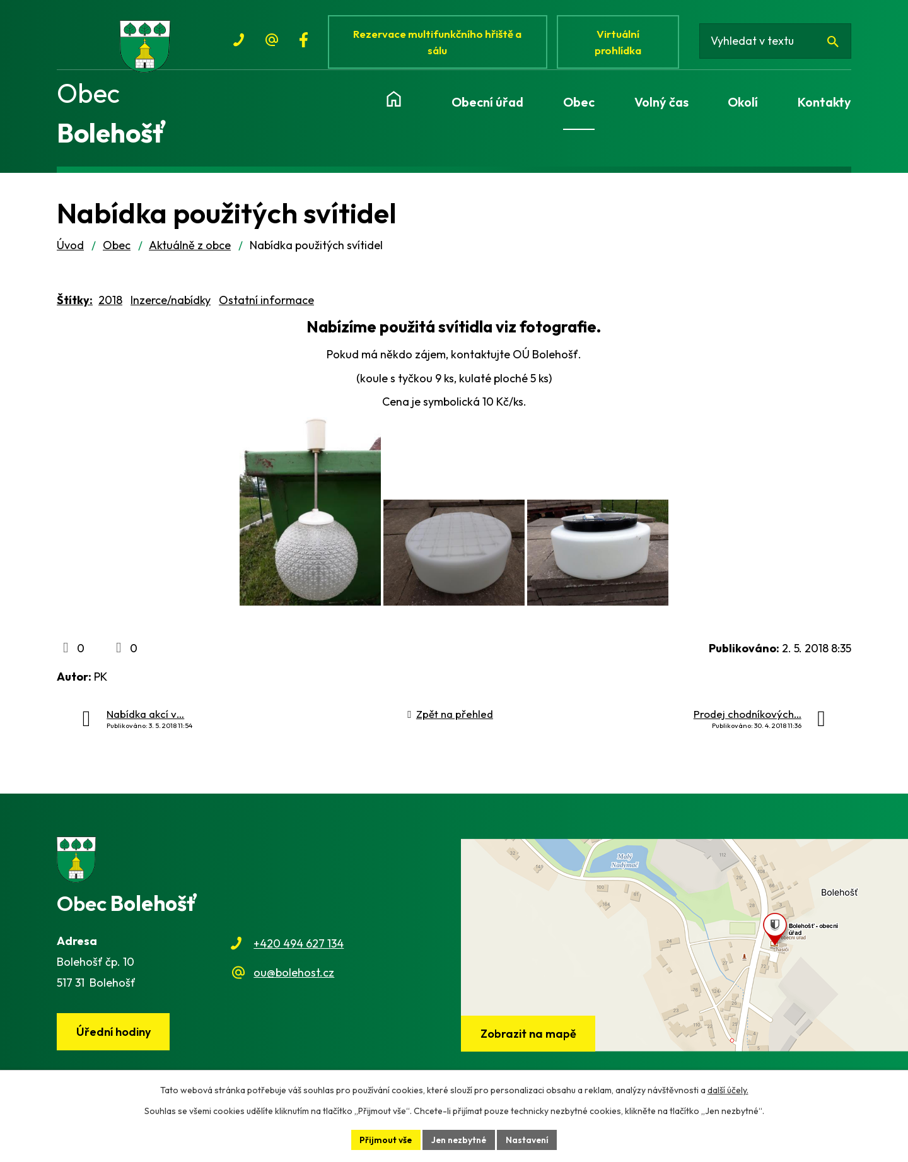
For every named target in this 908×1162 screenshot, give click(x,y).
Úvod (70, 249)
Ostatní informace (266, 304)
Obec (117, 249)
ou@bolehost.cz (293, 977)
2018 (110, 304)
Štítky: (75, 304)
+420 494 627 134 (298, 948)
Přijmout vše (384, 1139)
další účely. (727, 1090)
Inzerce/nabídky (171, 304)
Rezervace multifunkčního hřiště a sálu (438, 42)
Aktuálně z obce (190, 249)
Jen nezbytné (459, 1139)
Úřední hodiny (114, 1036)
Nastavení (528, 1139)
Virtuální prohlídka (620, 42)
